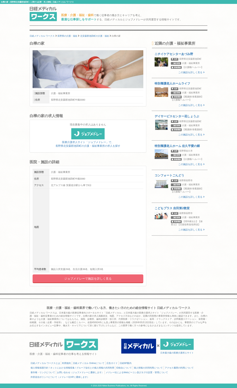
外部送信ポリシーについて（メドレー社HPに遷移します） (60, 377)
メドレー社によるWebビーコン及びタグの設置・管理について (137, 372)
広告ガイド (112, 363)
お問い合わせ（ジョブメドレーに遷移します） (80, 372)
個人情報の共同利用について (148, 368)
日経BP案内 (125, 363)
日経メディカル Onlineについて (88, 363)
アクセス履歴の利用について (179, 368)
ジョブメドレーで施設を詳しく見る (88, 278)
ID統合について (124, 368)
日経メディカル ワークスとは (45, 363)
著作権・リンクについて (43, 372)
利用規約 (66, 363)
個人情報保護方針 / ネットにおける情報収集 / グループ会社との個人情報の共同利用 (72, 368)
